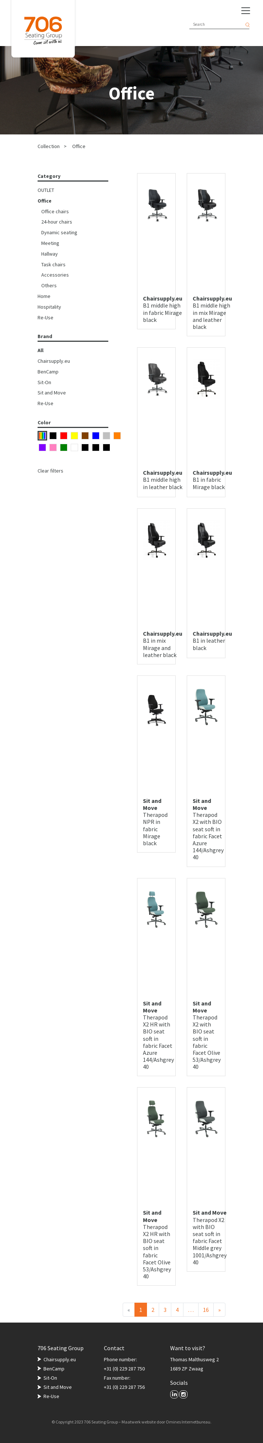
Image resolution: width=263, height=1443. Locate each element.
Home (44, 296)
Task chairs (53, 264)
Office (78, 146)
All (40, 350)
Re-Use (45, 317)
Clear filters (50, 470)
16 (206, 1309)
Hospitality (49, 306)
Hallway (49, 253)
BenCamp (48, 371)
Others (49, 285)
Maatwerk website (139, 1422)
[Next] (219, 1310)
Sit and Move (52, 392)
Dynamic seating (59, 232)
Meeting (50, 243)
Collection (49, 146)
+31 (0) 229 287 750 (124, 1368)
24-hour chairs (56, 221)
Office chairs (55, 211)
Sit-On (44, 382)
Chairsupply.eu (54, 361)
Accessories (55, 274)
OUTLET (46, 190)
